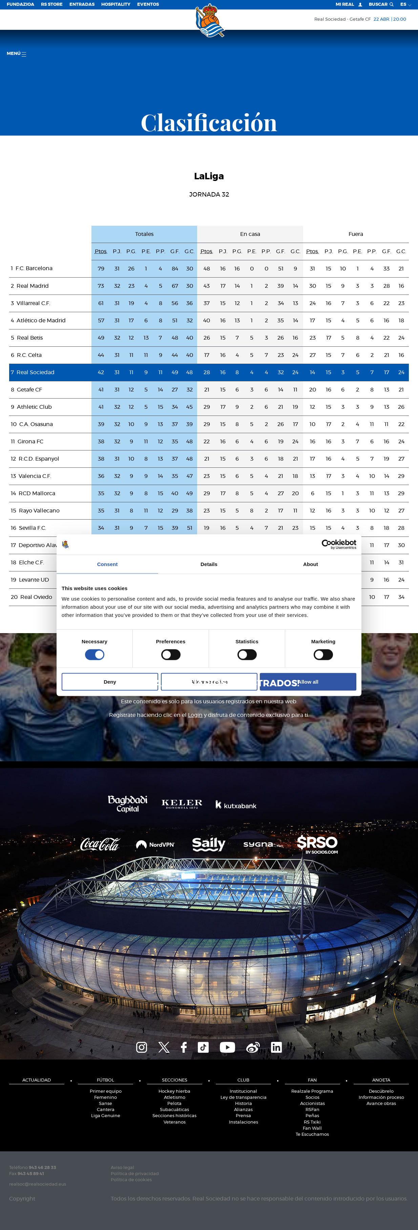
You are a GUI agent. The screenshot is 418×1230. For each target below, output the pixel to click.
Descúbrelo (381, 1091)
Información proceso (381, 1097)
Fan (312, 1080)
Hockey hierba (174, 1091)
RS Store (52, 4)
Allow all (308, 682)
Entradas (82, 4)
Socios (312, 1097)
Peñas (312, 1116)
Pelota (174, 1104)
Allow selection (208, 682)
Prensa (243, 1116)
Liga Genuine (105, 1116)
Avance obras (381, 1104)
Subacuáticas (174, 1110)
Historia (243, 1104)
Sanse (105, 1104)
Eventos (148, 4)
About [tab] (310, 564)
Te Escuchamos (312, 1134)
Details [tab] (209, 564)
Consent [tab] (107, 564)
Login (195, 715)
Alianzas (243, 1110)
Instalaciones (243, 1122)
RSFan (312, 1110)
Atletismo (174, 1097)
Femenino (105, 1097)
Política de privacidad (135, 1174)
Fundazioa (20, 4)
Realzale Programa (312, 1091)
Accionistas (312, 1104)
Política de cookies (131, 1180)
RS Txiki (312, 1122)
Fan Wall (312, 1128)
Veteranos (175, 1122)
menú (16, 54)
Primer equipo (106, 1091)
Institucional (243, 1091)
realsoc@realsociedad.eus (37, 1184)
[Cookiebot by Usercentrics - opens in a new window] (326, 544)
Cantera (105, 1110)
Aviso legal (122, 1168)
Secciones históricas (174, 1116)
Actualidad (36, 1080)
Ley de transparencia (244, 1097)
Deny (110, 682)
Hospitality (115, 4)
